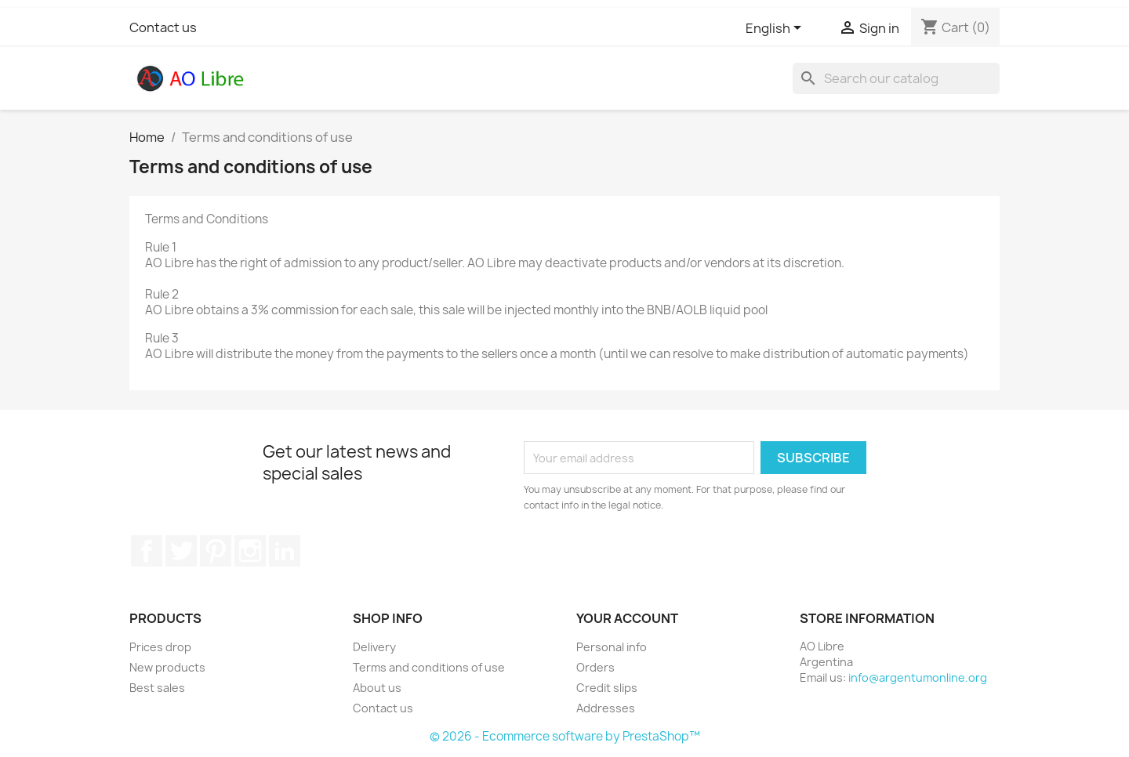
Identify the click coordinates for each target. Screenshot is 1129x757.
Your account (627, 618)
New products (167, 667)
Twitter (181, 551)
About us (377, 687)
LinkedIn (284, 551)
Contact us (163, 27)
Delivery (374, 646)
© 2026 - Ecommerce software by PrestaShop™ (565, 736)
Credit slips (606, 687)
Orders (595, 667)
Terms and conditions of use (429, 667)
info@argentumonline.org (917, 677)
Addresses (605, 708)
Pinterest (215, 551)
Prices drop (160, 646)
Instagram (250, 551)
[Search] (896, 78)
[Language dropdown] (776, 29)
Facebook (146, 551)
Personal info (611, 646)
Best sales (157, 687)
